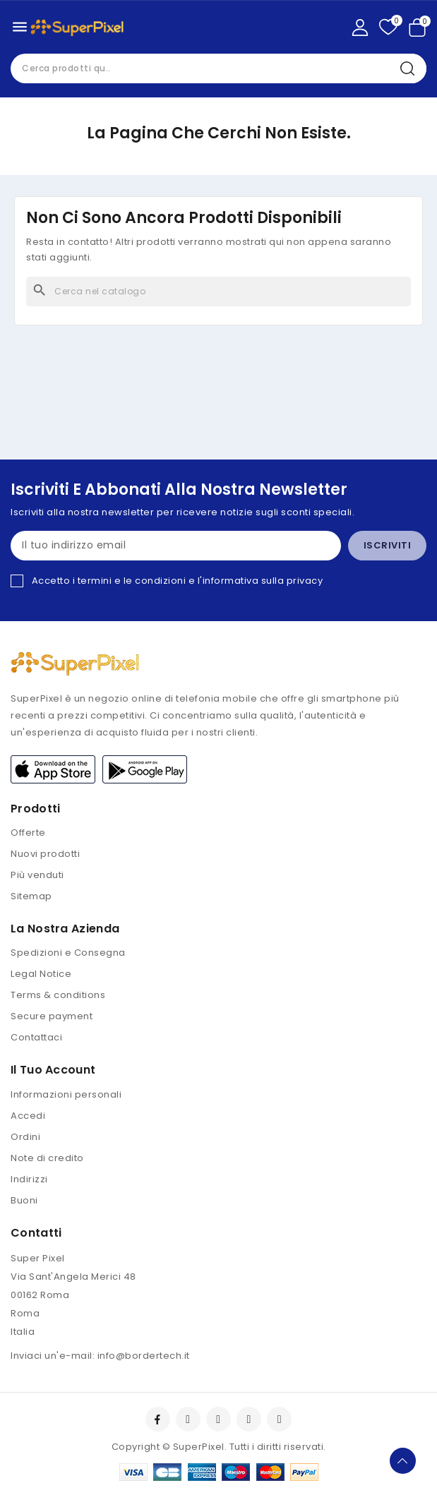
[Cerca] (218, 291)
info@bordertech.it (143, 1355)
